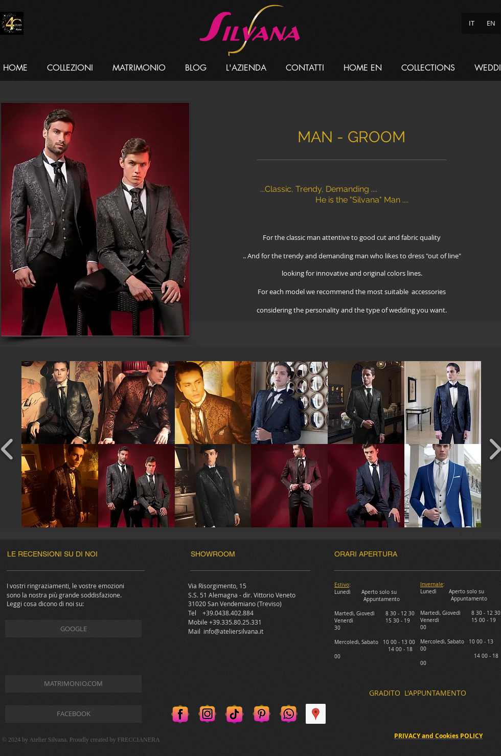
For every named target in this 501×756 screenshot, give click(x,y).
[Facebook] (180, 714)
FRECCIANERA (138, 739)
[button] (70, 67)
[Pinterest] (261, 714)
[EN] (490, 23)
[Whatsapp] (289, 714)
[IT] (471, 23)
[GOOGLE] (73, 628)
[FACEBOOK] (73, 714)
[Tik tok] (234, 714)
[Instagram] (207, 714)
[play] (463, 534)
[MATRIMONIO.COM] (73, 684)
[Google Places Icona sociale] (316, 714)
